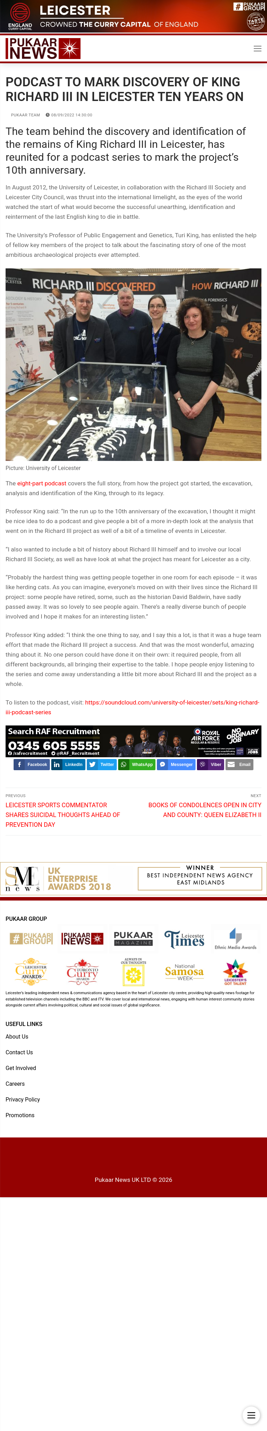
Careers (15, 1084)
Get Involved (21, 1068)
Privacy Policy (23, 1099)
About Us (17, 1036)
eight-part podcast (41, 483)
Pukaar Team (23, 115)
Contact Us (19, 1052)
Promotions (20, 1115)
